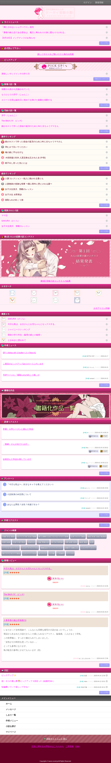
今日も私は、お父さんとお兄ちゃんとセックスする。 (28, 324)
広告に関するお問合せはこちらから (48, 746)
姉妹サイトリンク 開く (55, 739)
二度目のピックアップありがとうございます (23, 364)
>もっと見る (104, 43)
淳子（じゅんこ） (9, 115)
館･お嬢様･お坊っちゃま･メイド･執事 (53, 536)
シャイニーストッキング (15, 329)
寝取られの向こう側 (14, 200)
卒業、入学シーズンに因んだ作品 (18, 429)
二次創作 (60, 553)
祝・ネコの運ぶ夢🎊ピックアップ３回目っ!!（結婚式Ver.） (53, 681)
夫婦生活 (31, 542)
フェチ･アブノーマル (30, 548)
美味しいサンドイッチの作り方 (15, 74)
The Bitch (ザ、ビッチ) (11, 121)
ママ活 (4, 215)
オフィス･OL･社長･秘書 (26, 536)
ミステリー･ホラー (88, 548)
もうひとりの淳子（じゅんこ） (15, 94)
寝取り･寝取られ (71, 548)
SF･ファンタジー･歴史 (11, 553)
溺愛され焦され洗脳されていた (15, 89)
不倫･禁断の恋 (43, 542)
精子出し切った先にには (16, 163)
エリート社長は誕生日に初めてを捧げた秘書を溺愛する (26, 100)
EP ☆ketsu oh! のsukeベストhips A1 (19, 352)
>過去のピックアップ (101, 78)
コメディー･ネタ (29, 553)
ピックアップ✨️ (53, 675)
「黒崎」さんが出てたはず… (16, 444)
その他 (51, 553)
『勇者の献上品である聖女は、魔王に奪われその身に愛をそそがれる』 (33, 32)
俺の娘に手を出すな (14, 152)
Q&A (77, 746)
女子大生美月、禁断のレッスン (19, 189)
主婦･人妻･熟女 (19, 542)
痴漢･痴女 (83, 542)
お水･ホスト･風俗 (78, 536)
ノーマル (70, 553)
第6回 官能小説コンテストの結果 (55, 281)
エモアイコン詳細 (101, 308)
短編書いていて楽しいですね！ (53, 687)
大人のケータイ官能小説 (3, 2)
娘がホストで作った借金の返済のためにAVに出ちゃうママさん (30, 126)
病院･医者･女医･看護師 (97, 536)
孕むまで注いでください (16, 147)
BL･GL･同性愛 (57, 542)
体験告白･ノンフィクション (51, 548)
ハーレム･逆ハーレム (10, 548)
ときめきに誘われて (13, 340)
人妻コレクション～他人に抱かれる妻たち (24, 178)
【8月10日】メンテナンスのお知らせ (18, 38)
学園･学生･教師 (8, 536)
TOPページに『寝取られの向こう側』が (21, 375)
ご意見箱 (69, 746)
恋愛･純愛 (6, 542)
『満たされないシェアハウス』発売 (17, 27)
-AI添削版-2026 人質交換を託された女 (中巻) (25, 157)
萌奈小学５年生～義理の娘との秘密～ (21, 335)
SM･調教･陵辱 (71, 542)
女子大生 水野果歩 (13, 194)
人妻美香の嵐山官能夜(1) (15, 620)
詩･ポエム (42, 553)
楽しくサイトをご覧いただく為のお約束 (55, 54)
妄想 (92, 542)
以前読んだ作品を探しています (17, 459)
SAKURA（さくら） (10, 221)
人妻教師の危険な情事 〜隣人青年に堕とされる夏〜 (28, 184)
